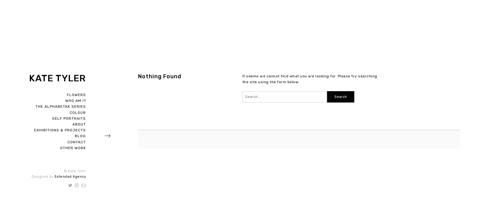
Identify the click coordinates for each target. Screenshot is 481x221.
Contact (76, 142)
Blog (80, 136)
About (79, 124)
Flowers (76, 95)
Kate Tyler (57, 78)
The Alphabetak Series (61, 106)
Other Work (73, 148)
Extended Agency (70, 177)
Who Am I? (75, 101)
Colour (78, 112)
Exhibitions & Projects (60, 130)
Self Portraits (69, 118)
